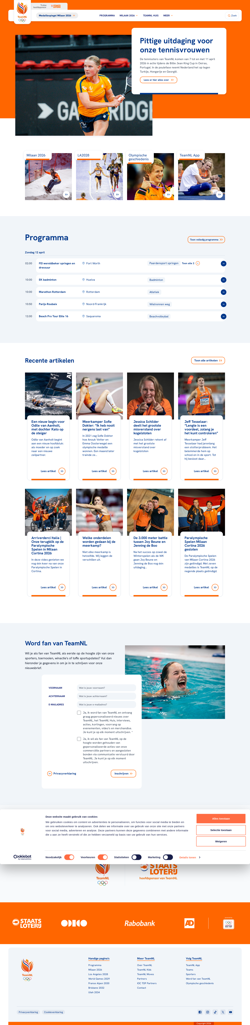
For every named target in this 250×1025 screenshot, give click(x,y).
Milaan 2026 (129, 15)
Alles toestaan (221, 979)
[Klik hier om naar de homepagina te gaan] (22, 12)
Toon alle (208, 360)
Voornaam (55, 687)
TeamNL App (193, 965)
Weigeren (221, 1002)
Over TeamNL (144, 965)
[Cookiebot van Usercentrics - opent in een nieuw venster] (22, 1018)
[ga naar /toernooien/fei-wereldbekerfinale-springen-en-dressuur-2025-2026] (224, 263)
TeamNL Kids (144, 969)
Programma (107, 15)
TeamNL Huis (151, 15)
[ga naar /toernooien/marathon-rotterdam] (224, 292)
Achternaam (57, 696)
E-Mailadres (56, 704)
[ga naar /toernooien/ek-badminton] (224, 280)
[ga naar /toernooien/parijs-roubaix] (224, 304)
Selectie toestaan (221, 990)
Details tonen (187, 1018)
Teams (189, 969)
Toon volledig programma (206, 239)
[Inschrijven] (123, 773)
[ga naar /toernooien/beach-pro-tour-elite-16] (224, 316)
